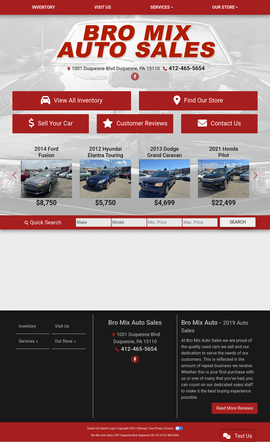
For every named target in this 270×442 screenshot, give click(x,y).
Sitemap (142, 428)
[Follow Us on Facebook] (135, 76)
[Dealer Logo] (135, 41)
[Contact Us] (219, 124)
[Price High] (194, 222)
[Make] (75, 222)
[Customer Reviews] (135, 124)
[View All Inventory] (71, 100)
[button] (15, 175)
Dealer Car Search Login (101, 428)
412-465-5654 (187, 68)
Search (236, 222)
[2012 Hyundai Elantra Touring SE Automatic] (105, 179)
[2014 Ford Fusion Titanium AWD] (46, 179)
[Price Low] (154, 222)
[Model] (114, 222)
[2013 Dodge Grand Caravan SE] (164, 179)
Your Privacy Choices (166, 428)
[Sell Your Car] (50, 124)
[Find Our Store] (198, 100)
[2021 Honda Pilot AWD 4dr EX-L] (223, 179)
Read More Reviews (234, 408)
